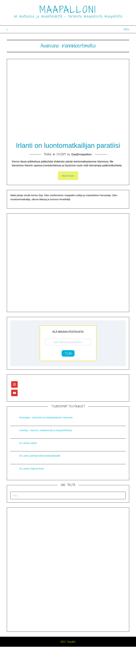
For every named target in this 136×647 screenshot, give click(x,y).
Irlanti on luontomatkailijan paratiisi (68, 146)
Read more (68, 176)
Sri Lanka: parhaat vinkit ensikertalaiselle (39, 456)
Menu (126, 29)
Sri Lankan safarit (28, 443)
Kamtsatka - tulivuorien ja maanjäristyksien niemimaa (46, 418)
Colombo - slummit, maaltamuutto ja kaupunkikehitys (45, 430)
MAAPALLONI (68, 9)
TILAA (68, 354)
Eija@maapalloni (81, 154)
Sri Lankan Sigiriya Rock (31, 469)
